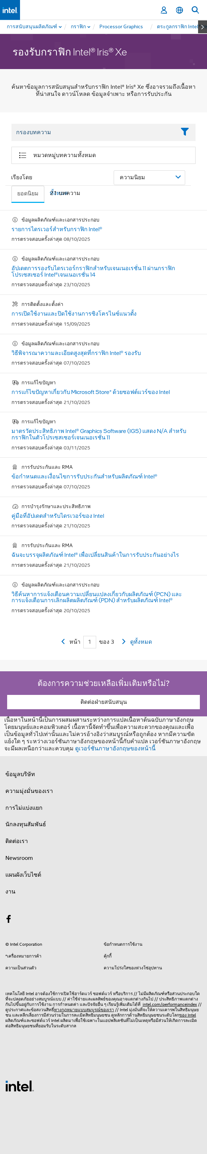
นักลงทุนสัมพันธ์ (25, 824)
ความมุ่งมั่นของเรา (29, 791)
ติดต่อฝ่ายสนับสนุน (103, 702)
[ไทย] (179, 10)
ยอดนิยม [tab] (28, 193)
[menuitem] (78, 26)
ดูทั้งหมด (141, 642)
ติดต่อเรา (16, 841)
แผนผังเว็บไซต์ (23, 874)
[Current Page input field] (89, 642)
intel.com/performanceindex (170, 1004)
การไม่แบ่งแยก (24, 808)
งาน (10, 891)
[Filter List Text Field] (93, 132)
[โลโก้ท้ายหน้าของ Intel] (19, 1085)
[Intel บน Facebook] (9, 920)
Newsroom (19, 858)
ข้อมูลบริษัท (20, 774)
